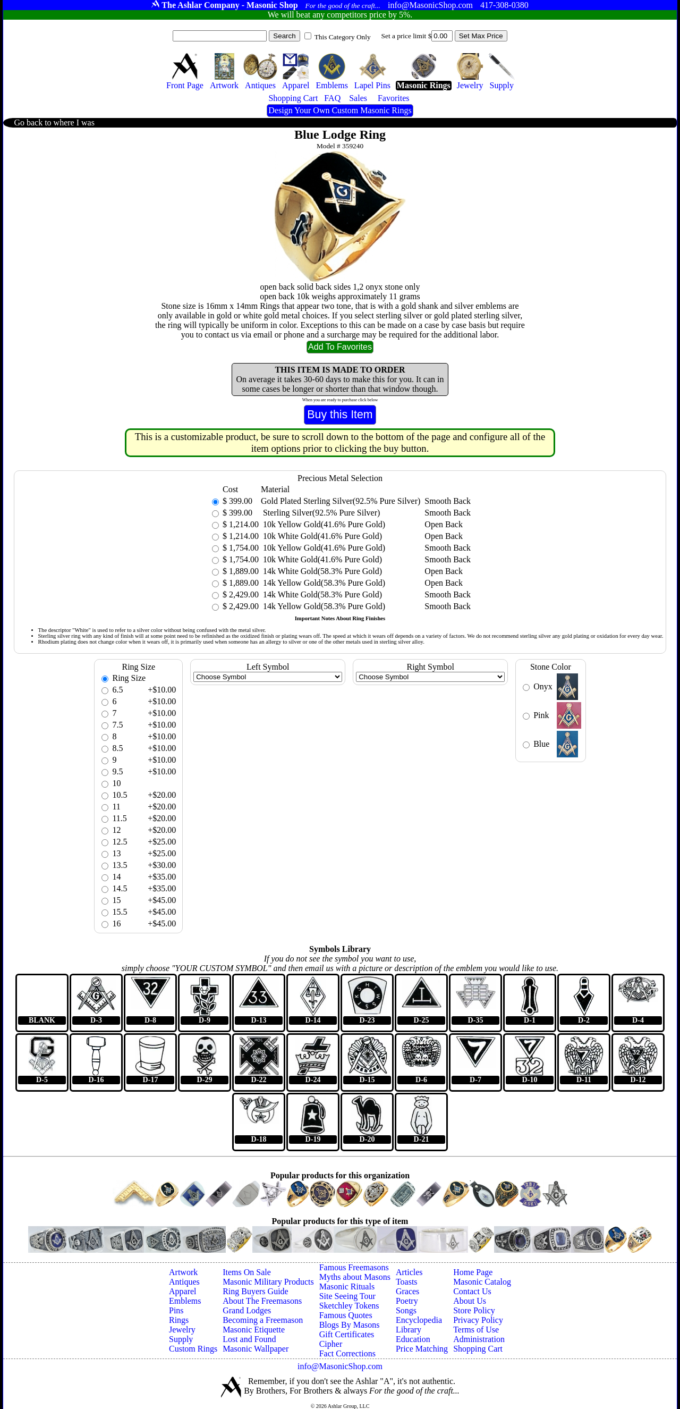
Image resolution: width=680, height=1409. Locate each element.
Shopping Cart (478, 1348)
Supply (181, 1339)
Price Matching (422, 1348)
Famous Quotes (345, 1315)
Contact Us (472, 1291)
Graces (407, 1291)
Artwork (183, 1272)
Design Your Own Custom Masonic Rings (339, 110)
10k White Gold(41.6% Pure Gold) (321, 536)
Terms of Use (476, 1329)
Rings (179, 1319)
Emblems (185, 1300)
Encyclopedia (419, 1319)
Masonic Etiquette (254, 1329)
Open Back (443, 524)
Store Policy (474, 1310)
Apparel (183, 1291)
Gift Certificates (347, 1334)
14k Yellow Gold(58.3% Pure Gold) (323, 582)
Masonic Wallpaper (255, 1348)
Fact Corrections (347, 1353)
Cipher (331, 1343)
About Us (469, 1300)
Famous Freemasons (354, 1267)
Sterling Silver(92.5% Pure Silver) (320, 512)
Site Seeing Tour (347, 1296)
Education (413, 1339)
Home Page (472, 1272)
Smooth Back (447, 500)
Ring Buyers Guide (255, 1291)
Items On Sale (247, 1272)
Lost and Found (249, 1339)
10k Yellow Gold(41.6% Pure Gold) (323, 524)
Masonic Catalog (482, 1281)
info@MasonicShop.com (340, 1366)
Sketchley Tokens (349, 1305)
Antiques (184, 1281)
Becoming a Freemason (263, 1319)
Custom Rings (193, 1348)
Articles (409, 1272)
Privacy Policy (478, 1319)
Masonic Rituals (347, 1286)
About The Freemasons (262, 1300)
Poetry (407, 1300)
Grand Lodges (247, 1310)
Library (408, 1329)
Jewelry (182, 1329)
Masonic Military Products (268, 1281)
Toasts (407, 1281)
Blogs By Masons (349, 1324)
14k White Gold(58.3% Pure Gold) (321, 571)
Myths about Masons (354, 1276)
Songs (406, 1310)
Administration (479, 1339)
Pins (176, 1310)
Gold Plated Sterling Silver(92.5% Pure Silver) (340, 500)
